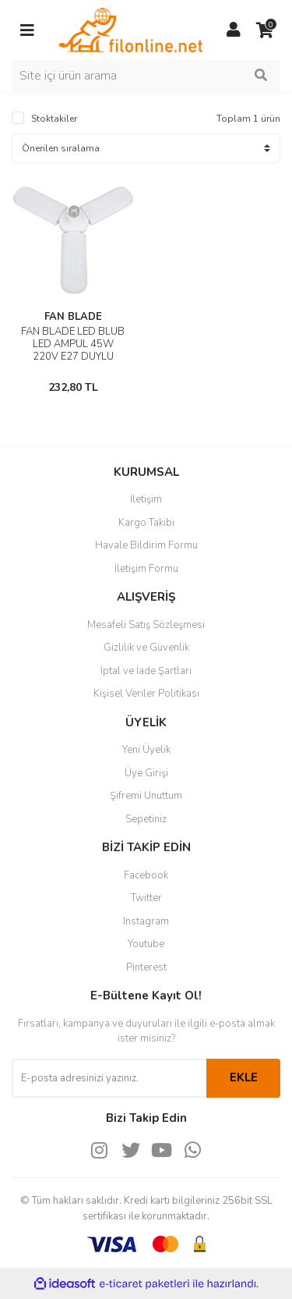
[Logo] (130, 29)
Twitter (146, 898)
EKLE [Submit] (244, 1077)
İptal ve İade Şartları (146, 671)
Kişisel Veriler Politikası (146, 694)
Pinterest (146, 967)
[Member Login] (234, 30)
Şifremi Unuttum (146, 796)
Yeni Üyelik (146, 750)
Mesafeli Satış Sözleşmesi (146, 625)
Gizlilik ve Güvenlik (146, 648)
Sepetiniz (146, 819)
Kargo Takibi (146, 523)
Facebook (146, 875)
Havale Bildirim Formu (146, 545)
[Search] (146, 75)
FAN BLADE (73, 317)
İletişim (146, 499)
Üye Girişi (146, 773)
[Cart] (264, 30)
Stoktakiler (54, 118)
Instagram (146, 921)
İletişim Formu (146, 569)
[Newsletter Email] (109, 1078)
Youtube (146, 944)
